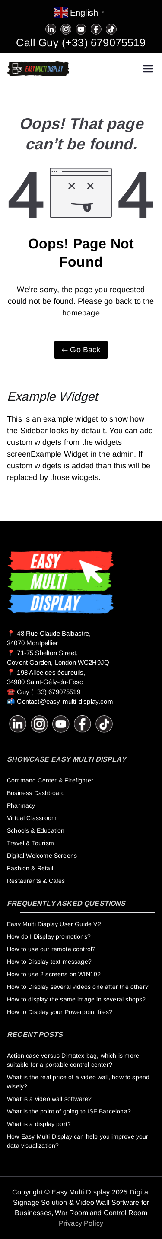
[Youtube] (81, 28)
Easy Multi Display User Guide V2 (54, 923)
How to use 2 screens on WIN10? (54, 974)
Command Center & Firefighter (50, 780)
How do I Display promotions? (49, 936)
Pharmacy (21, 805)
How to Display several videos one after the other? (78, 986)
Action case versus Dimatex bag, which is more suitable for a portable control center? (73, 1060)
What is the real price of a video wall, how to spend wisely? (78, 1082)
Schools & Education (35, 830)
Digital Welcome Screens (42, 855)
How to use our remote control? (51, 949)
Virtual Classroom (32, 817)
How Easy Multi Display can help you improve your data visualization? (78, 1141)
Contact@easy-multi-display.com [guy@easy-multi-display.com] (65, 701)
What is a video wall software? (49, 1098)
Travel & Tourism (30, 843)
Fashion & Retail (30, 868)
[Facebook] (96, 28)
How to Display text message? (49, 961)
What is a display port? (39, 1123)
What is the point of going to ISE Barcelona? (69, 1111)
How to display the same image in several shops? (76, 999)
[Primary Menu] (148, 69)
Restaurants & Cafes (36, 880)
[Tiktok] (111, 28)
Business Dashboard (36, 792)
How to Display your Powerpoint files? (60, 1011)
